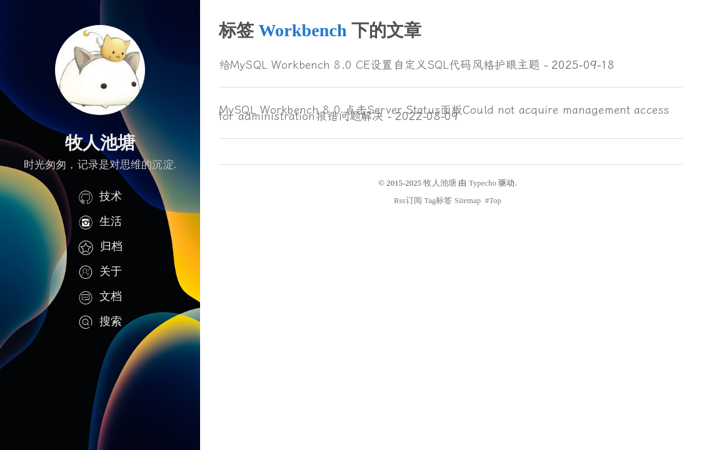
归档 (100, 246)
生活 (100, 221)
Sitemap (468, 200)
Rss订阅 (408, 200)
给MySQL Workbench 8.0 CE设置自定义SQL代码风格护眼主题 (379, 65)
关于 (100, 271)
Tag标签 (438, 200)
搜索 (100, 321)
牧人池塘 (439, 183)
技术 (100, 196)
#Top (493, 200)
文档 (100, 296)
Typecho (482, 183)
